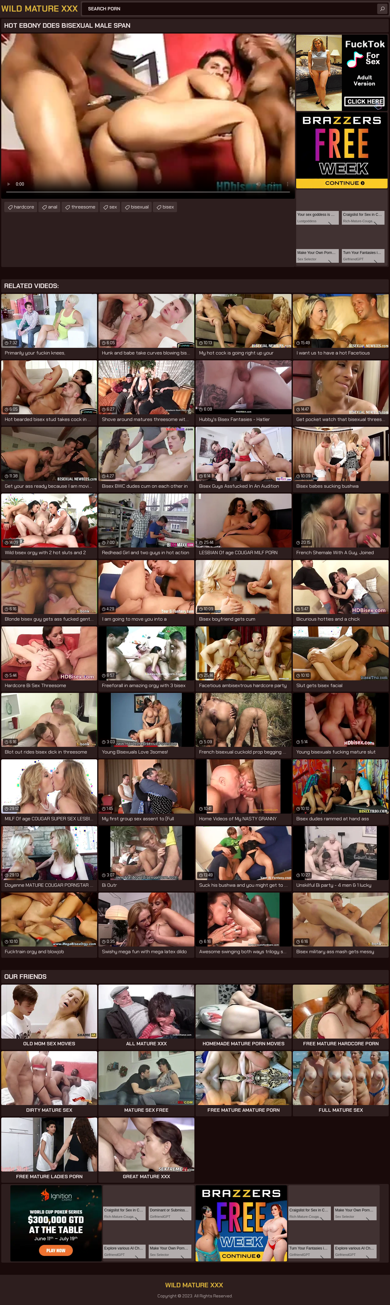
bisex (168, 207)
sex (113, 207)
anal (52, 207)
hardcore (24, 207)
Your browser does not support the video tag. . (148, 116)
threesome (83, 207)
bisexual (140, 207)
